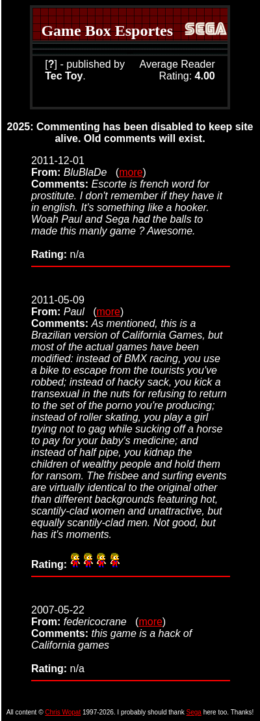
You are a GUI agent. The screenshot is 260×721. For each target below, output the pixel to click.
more (130, 172)
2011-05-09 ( (63, 305)
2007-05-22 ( (84, 615)
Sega (194, 712)
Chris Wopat (63, 712)
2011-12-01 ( (75, 166)
